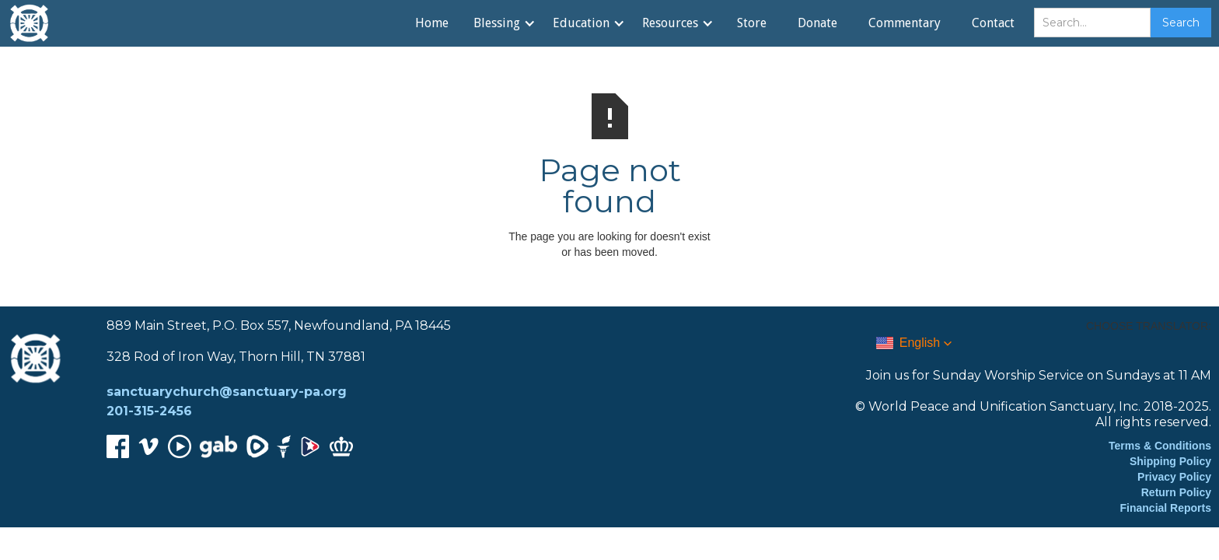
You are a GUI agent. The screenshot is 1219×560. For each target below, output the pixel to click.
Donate (817, 23)
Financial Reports (1165, 508)
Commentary (904, 23)
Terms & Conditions (1160, 445)
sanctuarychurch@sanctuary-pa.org (227, 391)
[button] (503, 23)
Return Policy (1176, 492)
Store (752, 23)
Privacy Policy (1174, 477)
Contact (993, 23)
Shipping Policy (1170, 461)
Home (432, 23)
